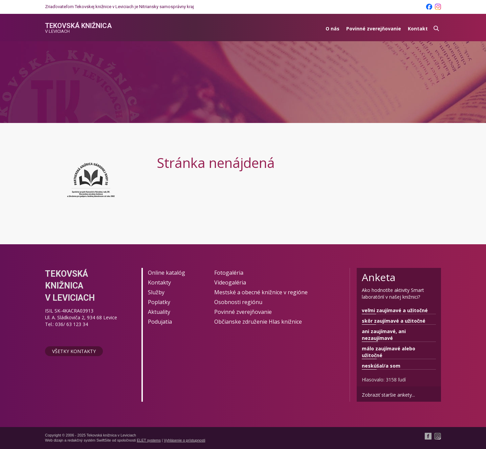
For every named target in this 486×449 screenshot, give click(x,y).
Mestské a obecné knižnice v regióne (261, 292)
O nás (332, 28)
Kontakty (159, 282)
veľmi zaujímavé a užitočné (395, 310)
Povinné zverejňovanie (373, 28)
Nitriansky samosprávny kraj (166, 6)
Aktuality (159, 312)
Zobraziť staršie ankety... (388, 395)
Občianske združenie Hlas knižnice (258, 321)
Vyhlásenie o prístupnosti (184, 440)
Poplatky (159, 302)
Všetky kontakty (74, 351)
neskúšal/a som (381, 366)
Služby (156, 292)
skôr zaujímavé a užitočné (393, 321)
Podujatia (160, 321)
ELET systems (149, 440)
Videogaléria (230, 282)
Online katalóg (166, 272)
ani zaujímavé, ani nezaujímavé (384, 334)
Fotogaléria (228, 272)
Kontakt (418, 28)
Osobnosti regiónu (238, 302)
